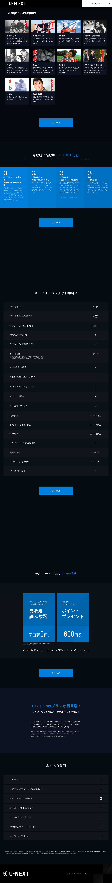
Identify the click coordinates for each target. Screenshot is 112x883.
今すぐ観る (96, 3)
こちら (35, 358)
